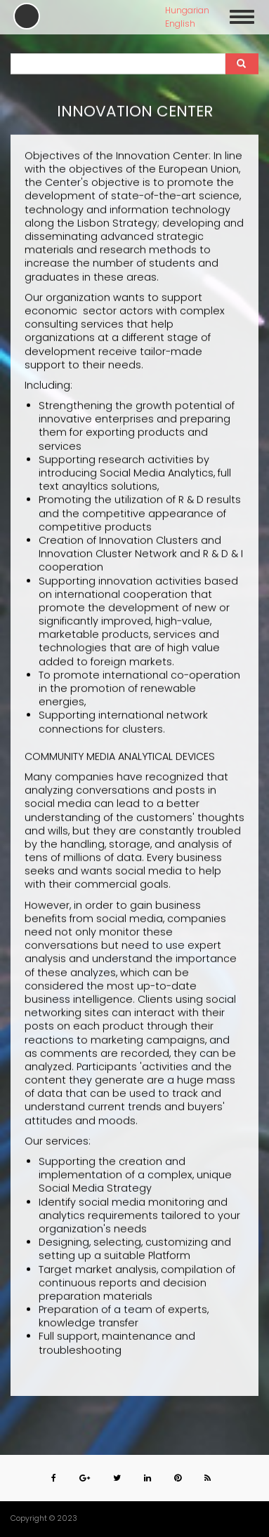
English (180, 23)
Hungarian (187, 10)
